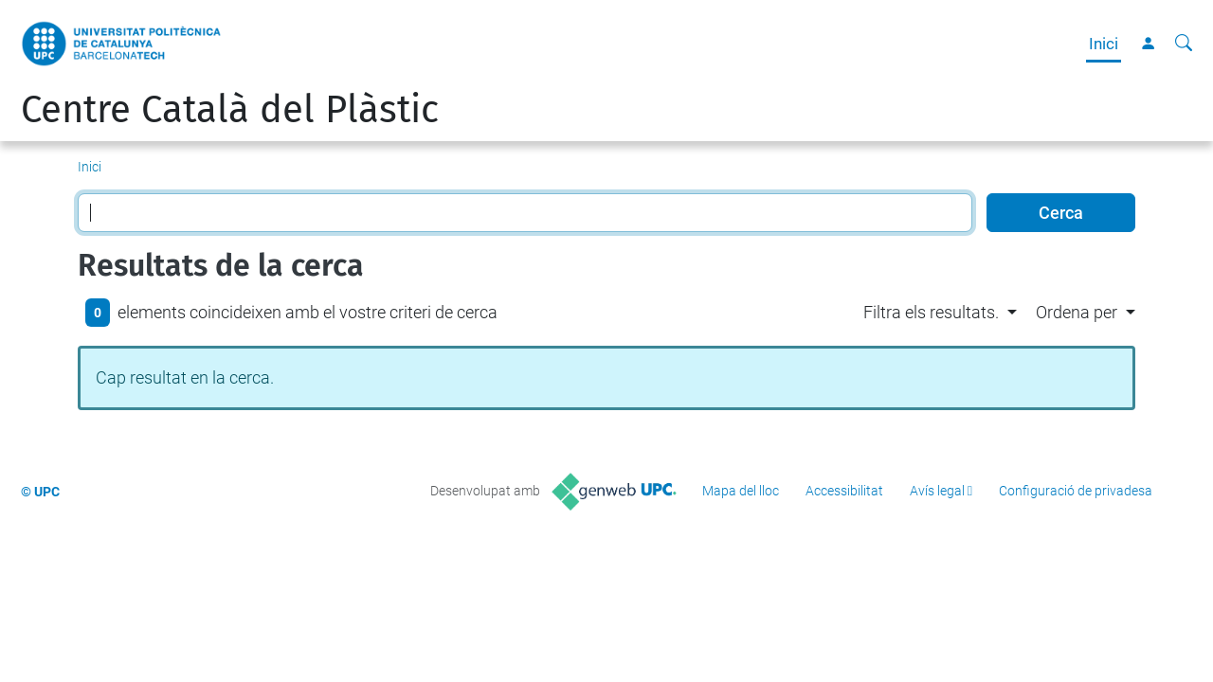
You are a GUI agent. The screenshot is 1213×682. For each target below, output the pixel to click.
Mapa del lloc (740, 490)
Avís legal (937, 490)
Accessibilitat (844, 490)
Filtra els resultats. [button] (931, 312)
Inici (1103, 43)
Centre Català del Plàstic (230, 110)
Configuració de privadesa (1075, 490)
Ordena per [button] (1076, 312)
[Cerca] (1183, 43)
